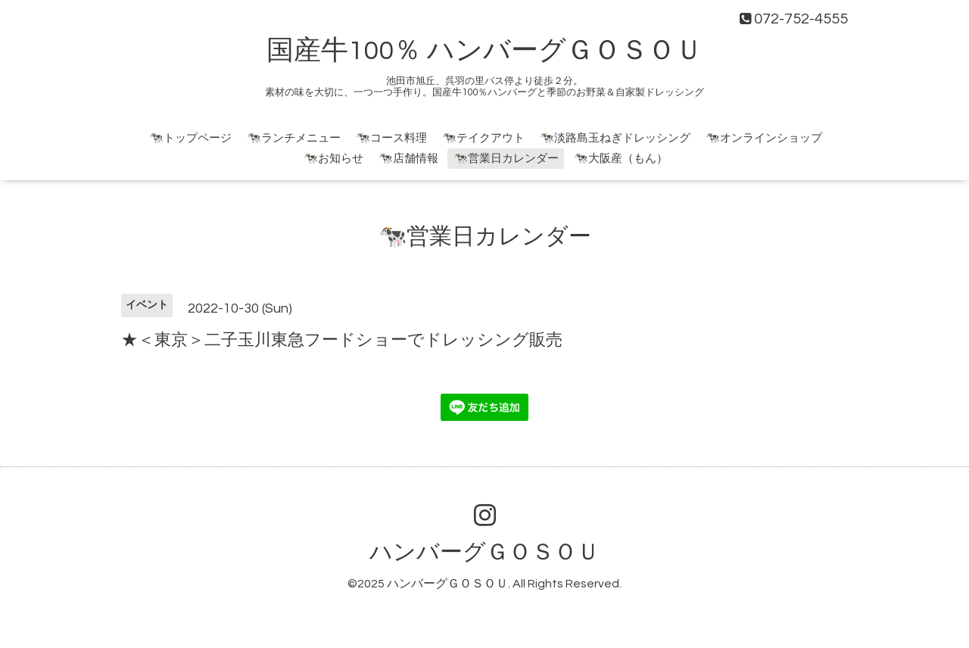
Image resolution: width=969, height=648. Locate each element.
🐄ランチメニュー (294, 138)
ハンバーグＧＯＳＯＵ (484, 552)
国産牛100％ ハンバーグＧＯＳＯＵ (484, 50)
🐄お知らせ (333, 158)
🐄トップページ (190, 138)
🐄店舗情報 (408, 158)
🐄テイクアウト (483, 138)
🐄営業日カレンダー (506, 158)
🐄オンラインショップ (764, 138)
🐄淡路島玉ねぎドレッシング (615, 138)
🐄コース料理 (391, 138)
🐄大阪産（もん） (621, 158)
